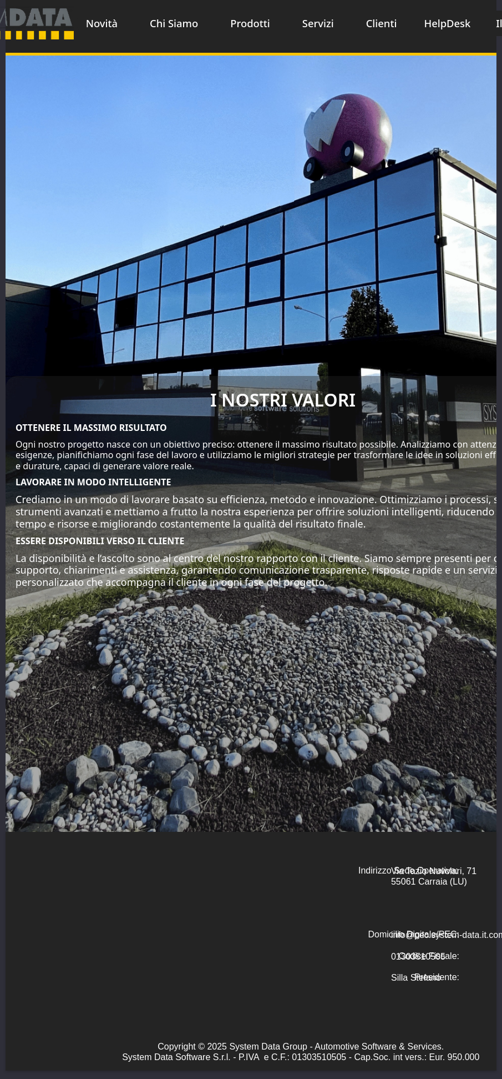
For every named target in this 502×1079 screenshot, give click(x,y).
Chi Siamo (174, 23)
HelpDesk (447, 23)
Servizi (318, 23)
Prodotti (250, 23)
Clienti (381, 23)
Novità (102, 23)
